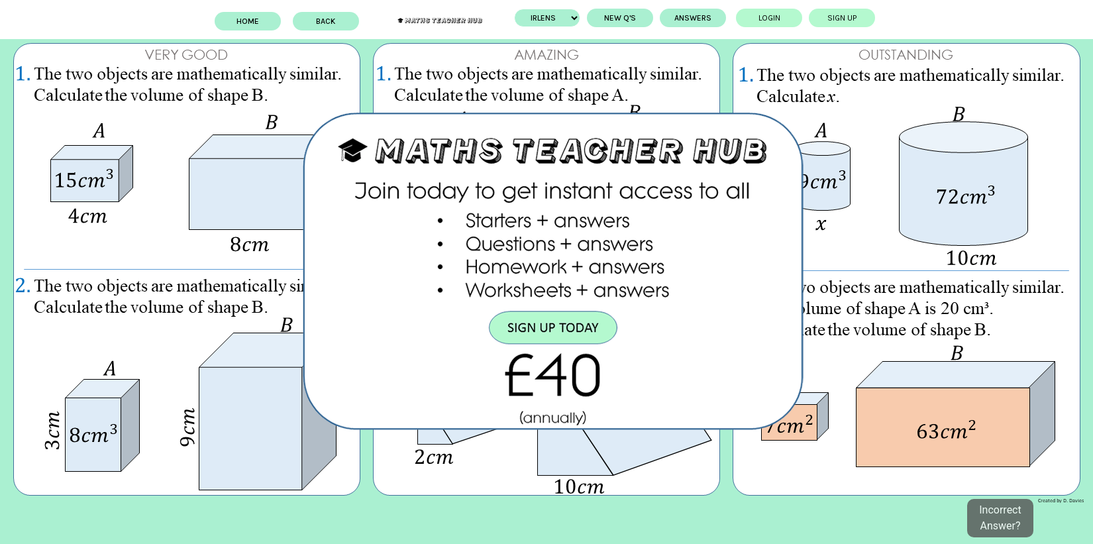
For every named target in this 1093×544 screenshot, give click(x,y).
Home (259, 21)
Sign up (830, 18)
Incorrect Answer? (1000, 518)
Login (757, 18)
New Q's (608, 18)
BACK (338, 21)
